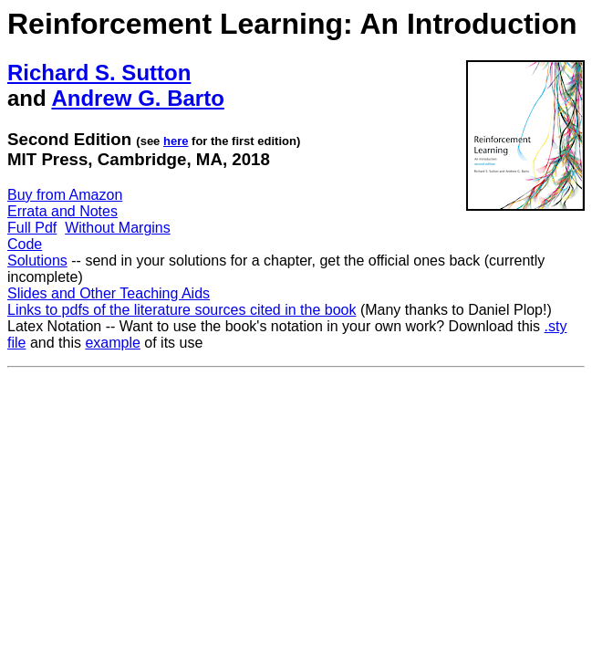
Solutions (37, 260)
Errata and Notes (62, 211)
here (175, 141)
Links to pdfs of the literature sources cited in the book (181, 310)
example (112, 342)
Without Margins (118, 227)
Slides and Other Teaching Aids (108, 293)
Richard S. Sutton (99, 72)
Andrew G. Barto (137, 98)
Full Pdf (32, 227)
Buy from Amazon (64, 195)
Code (24, 244)
